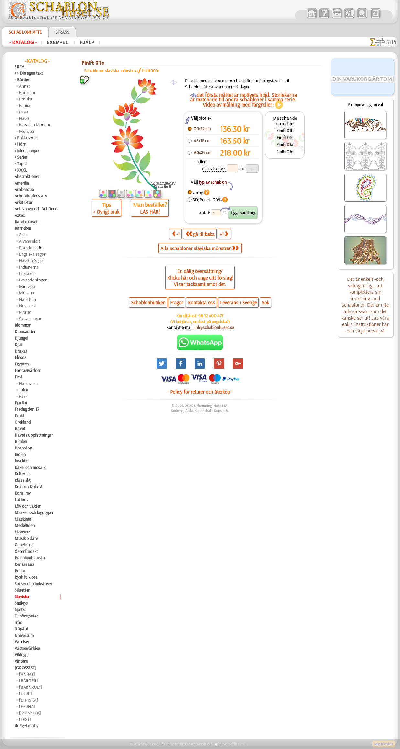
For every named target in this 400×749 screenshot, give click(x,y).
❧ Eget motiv (26, 726)
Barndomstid (30, 247)
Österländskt (26, 551)
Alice (23, 234)
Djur (18, 344)
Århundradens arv (31, 196)
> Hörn (20, 144)
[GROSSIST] (25, 667)
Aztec (20, 215)
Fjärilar (21, 403)
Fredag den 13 (27, 409)
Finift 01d (284, 151)
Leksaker (27, 273)
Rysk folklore (26, 577)
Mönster (27, 131)
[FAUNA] (27, 706)
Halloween (28, 383)
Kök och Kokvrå (28, 487)
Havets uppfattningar (34, 435)
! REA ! (21, 66)
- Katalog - (23, 42)
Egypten (22, 364)
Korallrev (23, 493)
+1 (224, 234)
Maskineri (23, 519)
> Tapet (21, 163)
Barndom (23, 228)
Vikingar (22, 655)
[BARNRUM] (30, 687)
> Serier (21, 157)
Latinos (21, 499)
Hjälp (87, 42)
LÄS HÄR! (150, 211)
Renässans (24, 564)
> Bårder (22, 79)
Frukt (19, 415)
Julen (23, 390)
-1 (176, 234)
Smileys (21, 603)
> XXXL (21, 170)
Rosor (20, 571)
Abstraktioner (27, 176)
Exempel (58, 42)
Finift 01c (285, 137)
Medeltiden (25, 525)
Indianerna (28, 267)
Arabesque (24, 189)
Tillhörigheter (26, 616)
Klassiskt (23, 480)
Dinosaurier (25, 331)
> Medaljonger (27, 150)
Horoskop (23, 448)
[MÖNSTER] (30, 713)
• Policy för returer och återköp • (200, 391)
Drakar (21, 351)
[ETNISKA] (28, 700)
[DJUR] (25, 693)
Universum (24, 635)
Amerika (22, 183)
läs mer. (241, 744)
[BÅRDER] (28, 680)
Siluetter (22, 590)
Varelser (22, 642)
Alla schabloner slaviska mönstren (199, 248)
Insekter (22, 461)
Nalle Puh (27, 299)
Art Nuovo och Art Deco (36, 209)
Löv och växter (28, 506)
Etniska (25, 99)
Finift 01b (284, 130)
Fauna (24, 105)
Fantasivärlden (28, 370)
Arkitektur (24, 202)
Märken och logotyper (34, 512)
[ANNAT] (27, 674)
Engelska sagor (32, 254)
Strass (62, 32)
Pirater (25, 312)
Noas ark (27, 306)
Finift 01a (284, 144)
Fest (18, 377)
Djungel (21, 338)
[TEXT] (25, 719)
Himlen (21, 441)
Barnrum (27, 92)
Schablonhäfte (25, 32)
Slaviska (22, 596)
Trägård (21, 629)
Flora (23, 112)
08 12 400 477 (210, 316)
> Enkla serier (26, 138)
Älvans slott (29, 241)
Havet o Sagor (31, 260)
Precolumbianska (30, 558)
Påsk (23, 396)
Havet (24, 118)
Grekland (23, 422)
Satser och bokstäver (33, 583)
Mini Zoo (27, 286)
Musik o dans (26, 538)
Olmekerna (24, 545)
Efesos (20, 357)
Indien (20, 454)
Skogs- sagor (30, 319)
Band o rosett (27, 222)
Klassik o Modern (34, 125)
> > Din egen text (29, 73)
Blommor (23, 325)
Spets (20, 609)
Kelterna (22, 474)
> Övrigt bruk (106, 211)
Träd (18, 622)
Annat (24, 86)
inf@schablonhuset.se (214, 327)
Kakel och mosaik (30, 467)
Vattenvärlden (27, 648)
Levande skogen (33, 280)
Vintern (21, 661)
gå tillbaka (200, 234)
